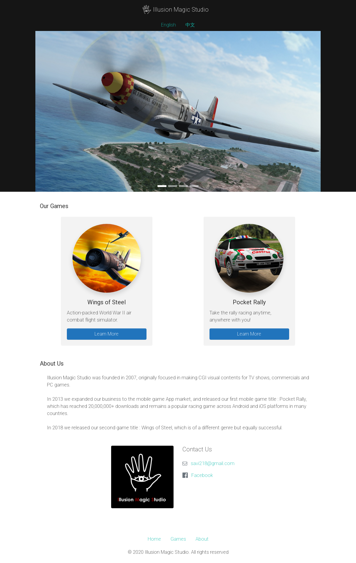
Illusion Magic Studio (175, 9)
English (168, 25)
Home (154, 539)
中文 (190, 25)
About (202, 539)
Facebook (202, 475)
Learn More (106, 334)
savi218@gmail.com (212, 463)
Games (178, 539)
